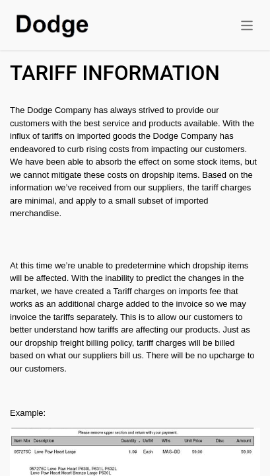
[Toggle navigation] (247, 24)
